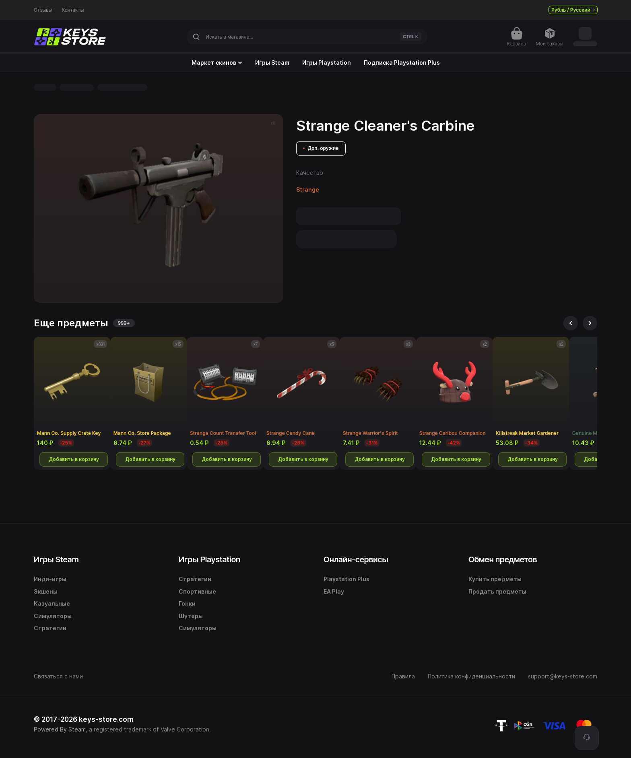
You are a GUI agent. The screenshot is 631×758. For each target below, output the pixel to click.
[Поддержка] (587, 738)
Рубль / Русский (573, 10)
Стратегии (50, 628)
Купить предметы (495, 579)
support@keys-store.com (562, 676)
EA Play (334, 591)
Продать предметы (497, 591)
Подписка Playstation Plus (402, 63)
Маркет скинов (217, 63)
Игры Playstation (326, 63)
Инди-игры (50, 579)
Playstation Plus (346, 579)
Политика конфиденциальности (471, 676)
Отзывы (43, 10)
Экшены (46, 591)
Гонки (187, 603)
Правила (403, 676)
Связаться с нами (58, 676)
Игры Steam (272, 63)
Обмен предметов (502, 559)
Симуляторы (53, 616)
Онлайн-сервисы (356, 559)
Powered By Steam (60, 729)
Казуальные (52, 603)
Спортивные (197, 591)
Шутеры (191, 616)
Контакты (73, 10)
